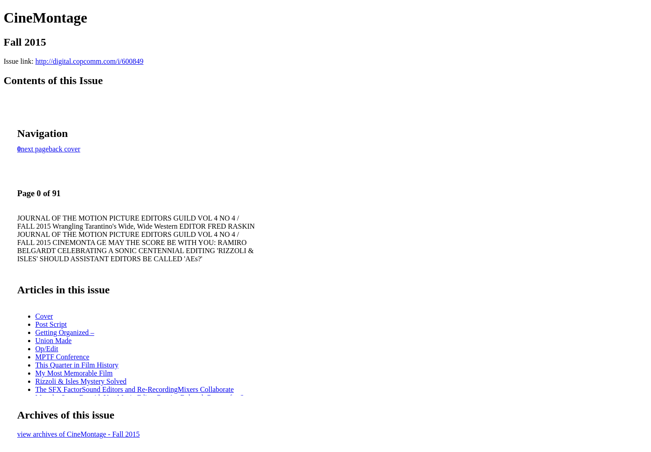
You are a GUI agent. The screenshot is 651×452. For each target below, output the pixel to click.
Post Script (51, 324)
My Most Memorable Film (74, 373)
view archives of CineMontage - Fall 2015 (78, 434)
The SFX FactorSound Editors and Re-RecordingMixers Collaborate (134, 389)
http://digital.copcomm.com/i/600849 (89, 61)
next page (35, 149)
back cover (64, 149)
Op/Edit (46, 349)
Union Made (53, 340)
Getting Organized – (64, 332)
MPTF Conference (62, 357)
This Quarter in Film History (76, 365)
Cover (44, 316)
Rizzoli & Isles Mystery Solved (81, 381)
